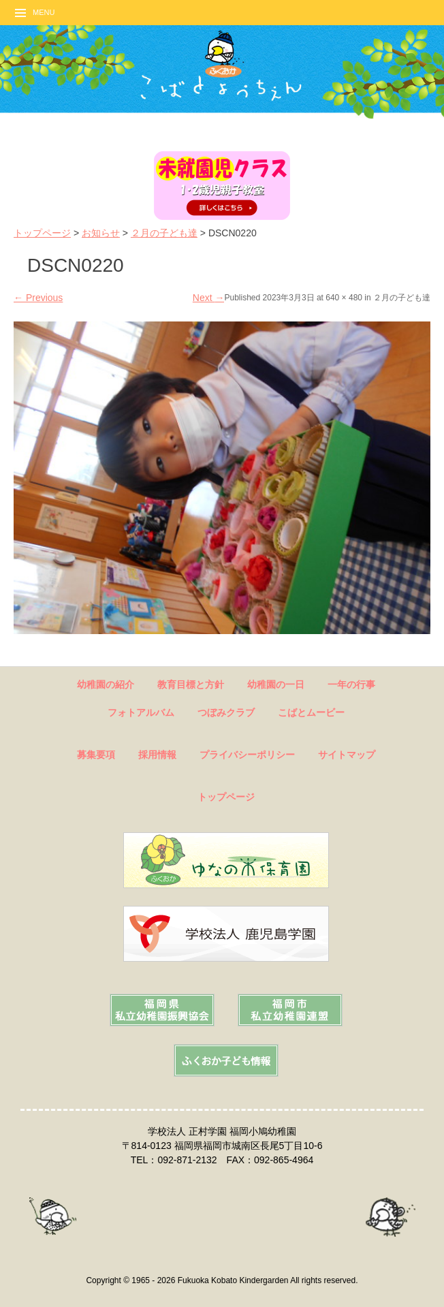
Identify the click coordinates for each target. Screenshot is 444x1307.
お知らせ (101, 232)
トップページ (42, 232)
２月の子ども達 (164, 232)
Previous (38, 297)
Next (209, 297)
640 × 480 (344, 297)
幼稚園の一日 (275, 684)
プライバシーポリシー (247, 754)
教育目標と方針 (190, 684)
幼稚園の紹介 (105, 684)
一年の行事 (351, 684)
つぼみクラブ (226, 712)
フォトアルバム (141, 712)
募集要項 (96, 754)
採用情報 (157, 754)
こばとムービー (311, 712)
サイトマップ (346, 754)
